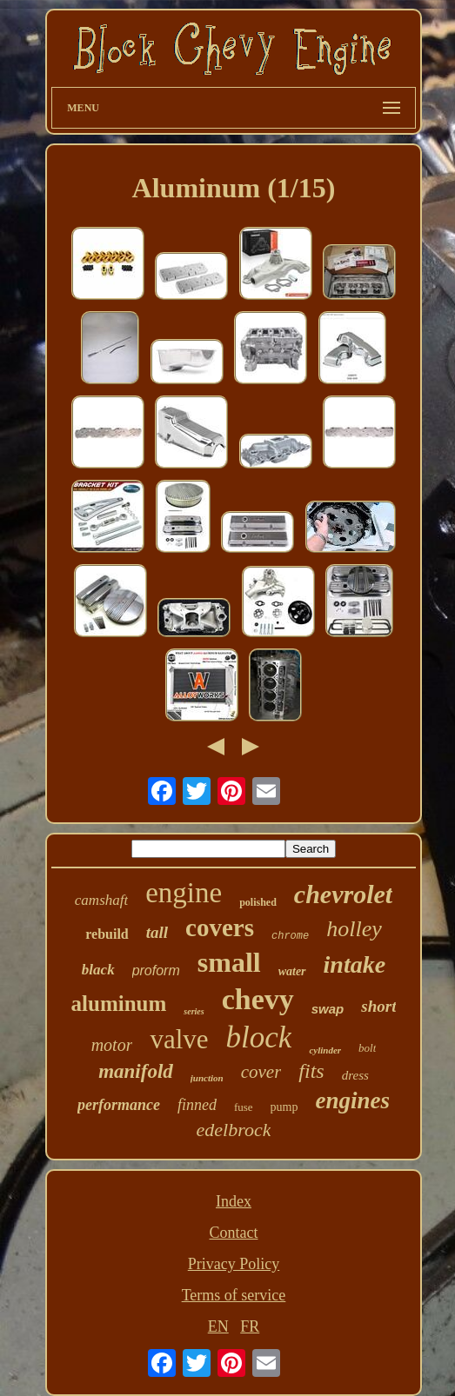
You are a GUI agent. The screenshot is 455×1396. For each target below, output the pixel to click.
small (229, 962)
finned (197, 1104)
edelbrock (234, 1129)
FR (249, 1326)
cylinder (325, 1050)
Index (233, 1201)
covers (219, 927)
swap (328, 1008)
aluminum (119, 1003)
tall (157, 932)
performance (118, 1104)
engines (353, 1100)
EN (218, 1326)
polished (258, 902)
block (259, 1037)
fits (311, 1071)
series (194, 1011)
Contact (233, 1232)
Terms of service (234, 1295)
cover (261, 1071)
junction (207, 1078)
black (98, 969)
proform (156, 970)
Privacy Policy (234, 1264)
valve (179, 1039)
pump (284, 1106)
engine (183, 892)
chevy (258, 999)
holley (354, 928)
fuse (243, 1106)
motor (112, 1044)
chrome (290, 936)
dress (355, 1075)
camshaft (101, 900)
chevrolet (343, 894)
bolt (367, 1047)
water (292, 971)
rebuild (107, 934)
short (378, 1006)
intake (355, 964)
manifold (135, 1071)
